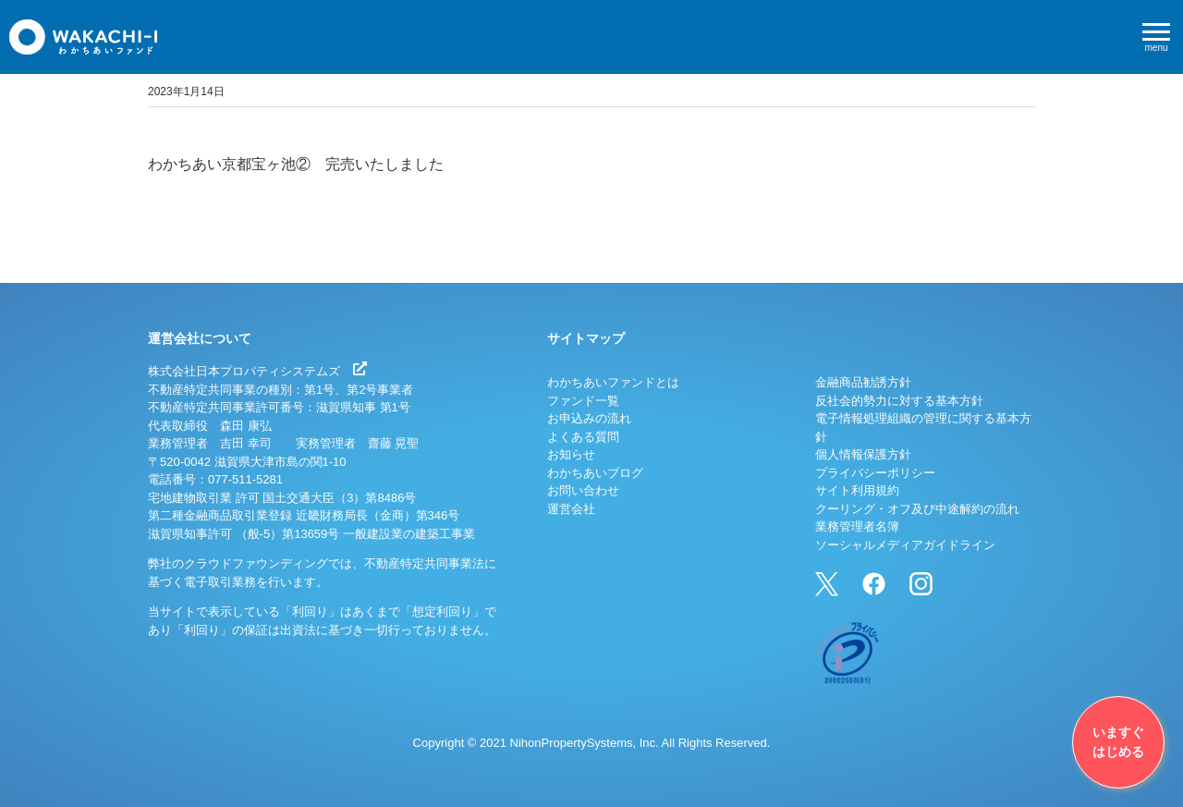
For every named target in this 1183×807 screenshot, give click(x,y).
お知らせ (571, 454)
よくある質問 (583, 437)
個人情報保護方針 (863, 454)
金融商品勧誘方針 (863, 382)
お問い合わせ (583, 490)
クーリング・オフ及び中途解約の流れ (917, 509)
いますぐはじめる (1118, 742)
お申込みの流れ (589, 418)
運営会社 (571, 509)
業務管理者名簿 (857, 526)
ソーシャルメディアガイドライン (905, 545)
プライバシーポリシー (875, 473)
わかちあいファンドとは (613, 382)
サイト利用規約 (857, 490)
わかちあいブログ (595, 473)
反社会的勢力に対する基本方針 (899, 401)
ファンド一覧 (583, 401)
